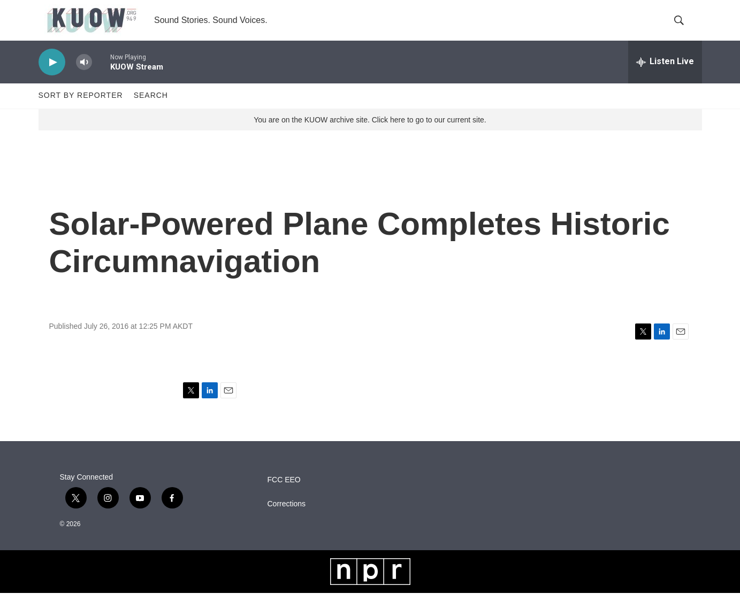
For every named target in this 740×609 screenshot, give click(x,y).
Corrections (287, 520)
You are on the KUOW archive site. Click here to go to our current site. (370, 135)
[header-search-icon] (685, 28)
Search (151, 111)
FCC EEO (284, 496)
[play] (51, 78)
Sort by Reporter (81, 111)
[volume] (84, 78)
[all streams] (665, 77)
